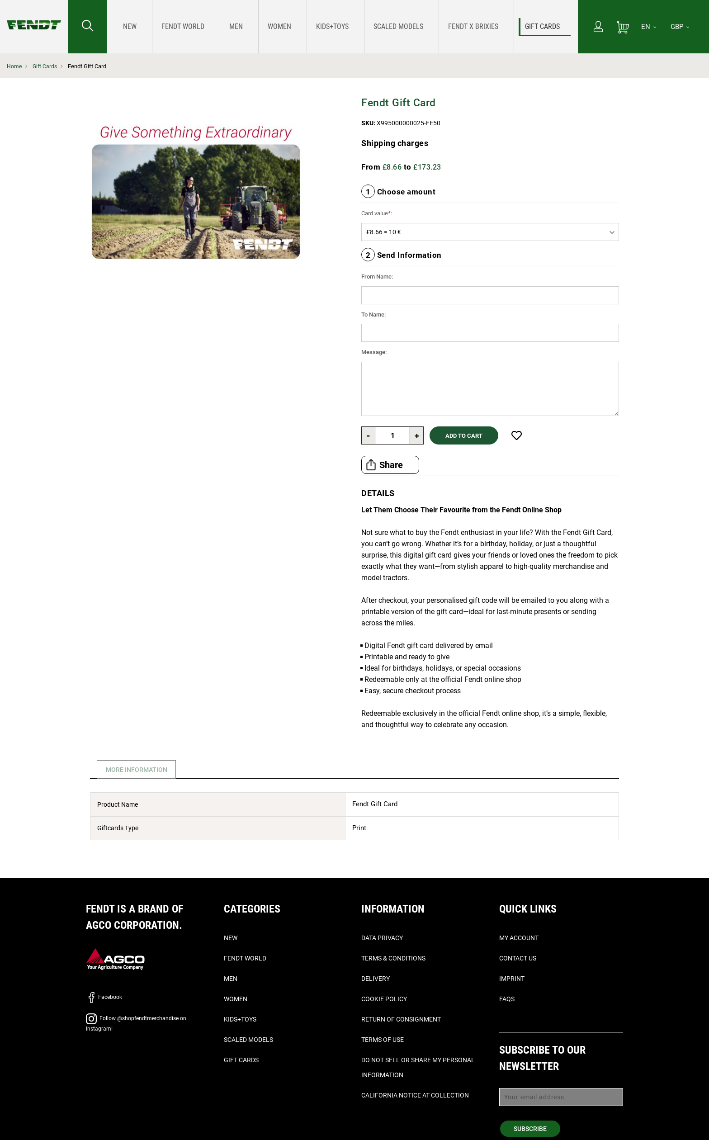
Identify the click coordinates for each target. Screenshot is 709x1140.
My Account (519, 937)
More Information (138, 769)
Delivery (375, 978)
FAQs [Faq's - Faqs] (507, 999)
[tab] (135, 769)
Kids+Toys (240, 1019)
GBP (680, 27)
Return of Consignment (401, 1019)
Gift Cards (46, 66)
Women (235, 999)
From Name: (377, 276)
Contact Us (517, 958)
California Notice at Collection (415, 1095)
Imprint (512, 978)
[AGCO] (115, 959)
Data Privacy (382, 937)
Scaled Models (248, 1039)
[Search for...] (87, 26)
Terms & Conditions (393, 958)
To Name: (373, 314)
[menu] (342, 26)
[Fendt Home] (34, 15)
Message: (374, 352)
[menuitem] (127, 26)
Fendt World (245, 958)
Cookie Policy (384, 999)
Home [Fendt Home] (14, 66)
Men (230, 978)
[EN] (648, 26)
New (230, 937)
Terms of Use (382, 1039)
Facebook (104, 997)
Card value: (376, 213)
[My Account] (598, 27)
